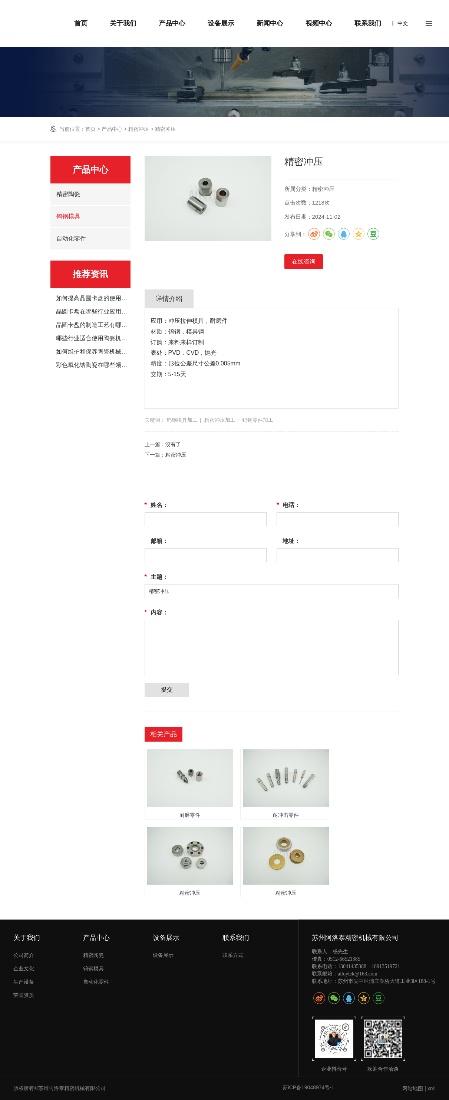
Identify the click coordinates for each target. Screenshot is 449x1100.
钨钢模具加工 (182, 420)
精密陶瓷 (68, 194)
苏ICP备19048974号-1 (308, 1087)
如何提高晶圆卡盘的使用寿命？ (93, 298)
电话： (288, 505)
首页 (90, 129)
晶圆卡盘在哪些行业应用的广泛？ (93, 312)
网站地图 (412, 1088)
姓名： (156, 505)
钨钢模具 (68, 216)
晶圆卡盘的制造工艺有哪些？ (93, 325)
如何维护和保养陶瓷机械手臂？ (93, 352)
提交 (167, 689)
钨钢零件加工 (257, 420)
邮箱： (159, 541)
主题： (156, 577)
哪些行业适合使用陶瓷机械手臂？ (93, 338)
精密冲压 (138, 129)
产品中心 (112, 129)
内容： (156, 613)
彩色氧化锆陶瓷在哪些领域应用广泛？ (93, 365)
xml (431, 1088)
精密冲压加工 (219, 420)
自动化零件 (71, 238)
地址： (291, 541)
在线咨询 (304, 261)
